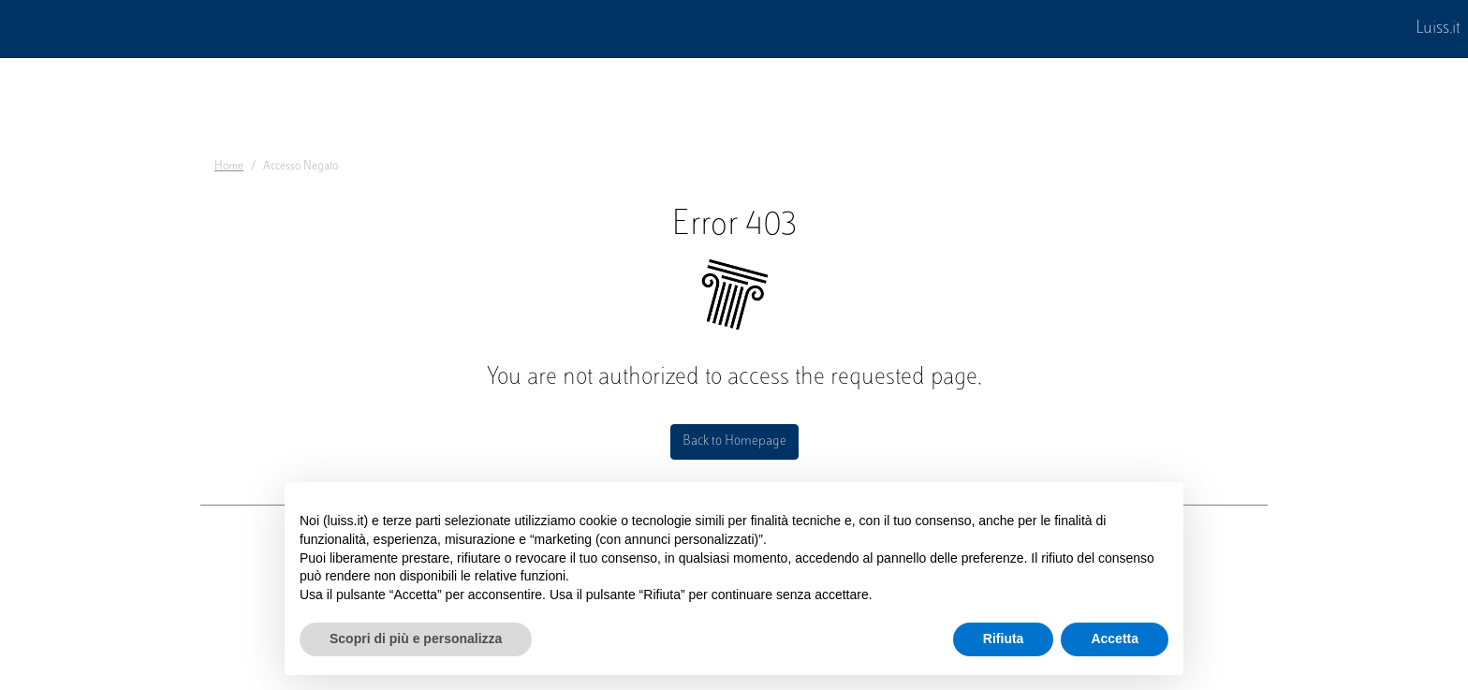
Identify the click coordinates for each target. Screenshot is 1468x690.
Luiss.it (1438, 29)
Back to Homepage (734, 441)
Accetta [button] (1114, 638)
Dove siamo (249, 559)
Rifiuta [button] (1003, 638)
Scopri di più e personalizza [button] (416, 638)
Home (228, 166)
